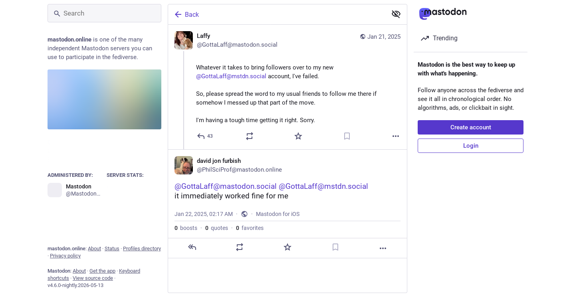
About (94, 248)
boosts (185, 228)
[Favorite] (298, 136)
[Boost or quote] (249, 136)
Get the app (102, 271)
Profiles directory (142, 248)
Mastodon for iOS (277, 214)
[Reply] (205, 136)
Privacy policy (65, 256)
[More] (396, 136)
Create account (470, 127)
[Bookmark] (347, 136)
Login (470, 145)
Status (112, 248)
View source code (93, 278)
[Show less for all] (396, 14)
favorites (250, 228)
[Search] (104, 13)
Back (186, 14)
